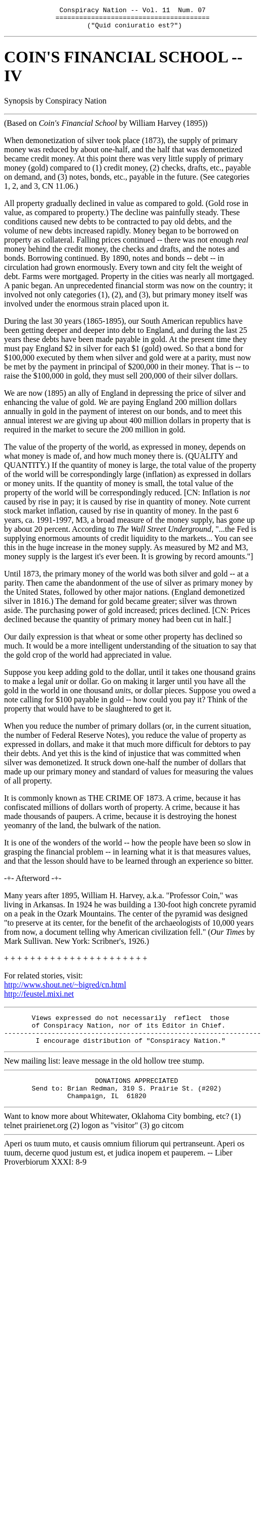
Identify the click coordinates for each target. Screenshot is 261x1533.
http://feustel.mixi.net (39, 998)
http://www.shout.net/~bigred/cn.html (65, 989)
